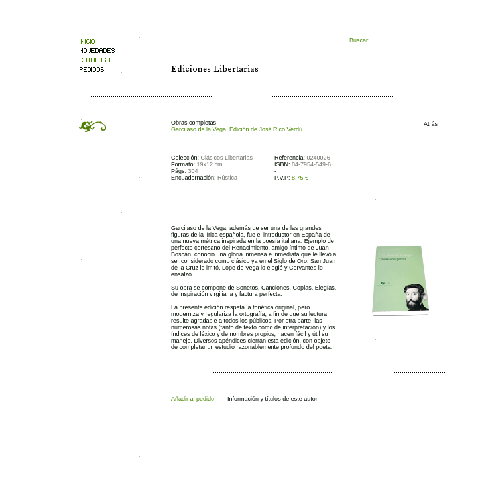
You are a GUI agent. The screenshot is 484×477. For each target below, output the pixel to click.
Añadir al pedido (192, 399)
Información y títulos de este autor (272, 399)
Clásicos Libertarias (227, 157)
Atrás (428, 124)
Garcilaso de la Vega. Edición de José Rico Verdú (236, 129)
